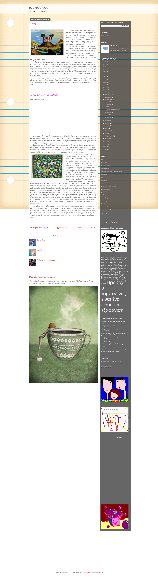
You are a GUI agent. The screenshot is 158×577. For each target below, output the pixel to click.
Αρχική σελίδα (62, 227)
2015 (105, 82)
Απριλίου (108, 131)
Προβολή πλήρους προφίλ (118, 50)
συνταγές (104, 201)
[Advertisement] (122, 470)
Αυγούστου (108, 120)
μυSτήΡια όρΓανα (106, 192)
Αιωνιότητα (41, 250)
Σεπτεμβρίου (109, 99)
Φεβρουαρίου (109, 136)
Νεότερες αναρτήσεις (39, 227)
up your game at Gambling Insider (111, 361)
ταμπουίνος (38, 7)
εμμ (102, 177)
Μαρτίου (107, 133)
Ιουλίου (107, 123)
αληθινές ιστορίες (106, 165)
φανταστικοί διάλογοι (107, 210)
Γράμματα (104, 174)
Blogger (100, 573)
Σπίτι (33, 23)
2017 (105, 77)
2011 (105, 142)
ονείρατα (103, 195)
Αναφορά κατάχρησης (109, 222)
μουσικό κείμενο (106, 189)
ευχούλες (104, 180)
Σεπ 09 (109, 115)
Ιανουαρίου (108, 138)
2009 (105, 147)
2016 (105, 79)
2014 (105, 84)
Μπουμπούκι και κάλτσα (44, 95)
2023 (105, 67)
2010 (105, 144)
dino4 (89, 573)
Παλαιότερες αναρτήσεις (86, 227)
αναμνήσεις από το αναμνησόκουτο (111, 171)
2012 (105, 89)
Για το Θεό (41, 240)
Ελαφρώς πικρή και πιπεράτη (42, 277)
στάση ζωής (104, 198)
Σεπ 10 (109, 112)
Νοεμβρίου (108, 94)
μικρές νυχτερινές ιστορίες (108, 186)
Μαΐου (107, 128)
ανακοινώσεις (105, 168)
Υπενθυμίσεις (105, 204)
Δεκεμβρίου (108, 92)
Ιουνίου (107, 126)
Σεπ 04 (109, 117)
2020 (105, 69)
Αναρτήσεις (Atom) (68, 235)
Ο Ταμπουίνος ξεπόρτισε (46, 260)
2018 (105, 74)
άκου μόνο (104, 162)
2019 (105, 72)
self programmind (106, 216)
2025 (105, 61)
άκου (102, 159)
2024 (105, 64)
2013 (105, 87)
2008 (105, 149)
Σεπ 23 (109, 104)
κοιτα (102, 183)
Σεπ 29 (109, 102)
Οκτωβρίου (108, 97)
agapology (104, 213)
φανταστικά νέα (105, 207)
